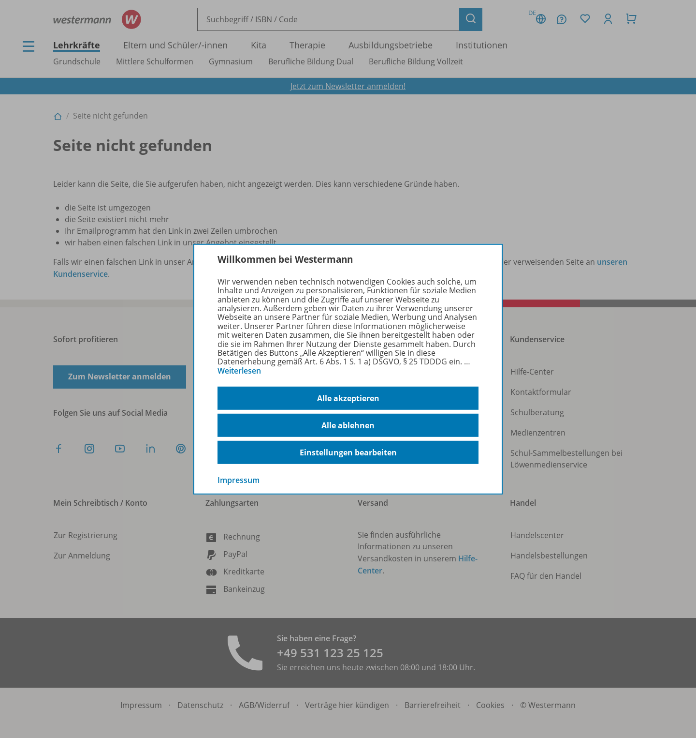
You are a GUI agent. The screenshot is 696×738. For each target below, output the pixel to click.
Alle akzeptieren (348, 398)
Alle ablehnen (348, 425)
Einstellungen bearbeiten (348, 452)
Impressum (239, 480)
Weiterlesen (239, 370)
